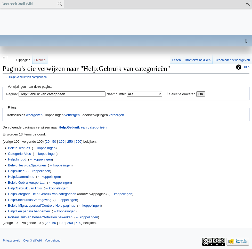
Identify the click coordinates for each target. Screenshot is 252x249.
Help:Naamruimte (21, 177)
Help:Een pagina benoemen (29, 211)
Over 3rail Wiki (32, 240)
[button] (5, 59)
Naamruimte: (116, 94)
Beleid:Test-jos (19, 148)
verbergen (72, 115)
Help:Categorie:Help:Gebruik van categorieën (42, 194)
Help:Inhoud (17, 159)
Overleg (40, 60)
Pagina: (12, 94)
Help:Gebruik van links (25, 188)
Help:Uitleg (16, 171)
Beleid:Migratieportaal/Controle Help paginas (41, 205)
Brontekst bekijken (197, 60)
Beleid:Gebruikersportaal (26, 182)
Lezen (176, 60)
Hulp (245, 67)
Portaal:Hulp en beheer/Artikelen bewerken (40, 217)
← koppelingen (44, 148)
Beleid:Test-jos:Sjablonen (27, 165)
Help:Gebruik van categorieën (28, 76)
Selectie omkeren (182, 94)
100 (61, 141)
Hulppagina (22, 60)
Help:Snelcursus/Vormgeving (29, 200)
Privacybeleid (11, 240)
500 (78, 141)
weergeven (34, 115)
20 (48, 141)
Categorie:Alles (19, 154)
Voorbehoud (53, 240)
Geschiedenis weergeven (232, 60)
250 (70, 141)
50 (54, 141)
